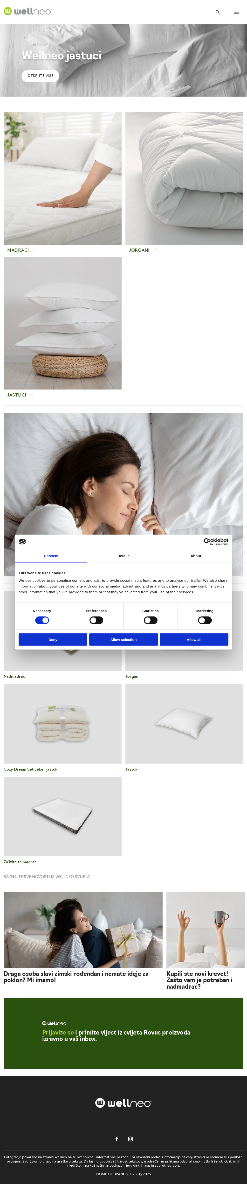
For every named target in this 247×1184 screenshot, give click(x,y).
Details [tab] (123, 555)
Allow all (194, 640)
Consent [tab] (51, 555)
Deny (52, 640)
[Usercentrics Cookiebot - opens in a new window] (207, 541)
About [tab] (196, 555)
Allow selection (123, 640)
